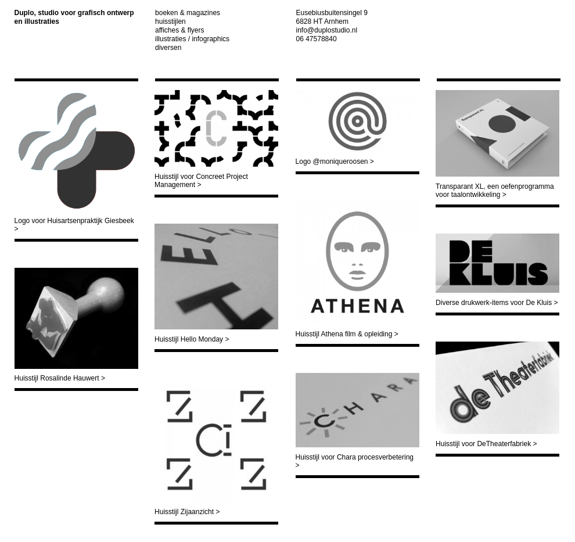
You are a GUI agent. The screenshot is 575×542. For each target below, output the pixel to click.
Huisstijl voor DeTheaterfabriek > (486, 444)
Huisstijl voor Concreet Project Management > (201, 181)
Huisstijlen (170, 21)
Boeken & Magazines (187, 13)
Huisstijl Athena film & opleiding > (347, 334)
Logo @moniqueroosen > (335, 161)
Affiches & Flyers (179, 30)
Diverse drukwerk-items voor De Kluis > (497, 303)
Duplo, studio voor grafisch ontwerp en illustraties (74, 17)
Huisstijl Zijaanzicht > (187, 512)
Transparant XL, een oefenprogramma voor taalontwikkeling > (495, 190)
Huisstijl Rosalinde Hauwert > (60, 378)
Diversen (168, 48)
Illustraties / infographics (192, 39)
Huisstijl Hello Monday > (191, 339)
